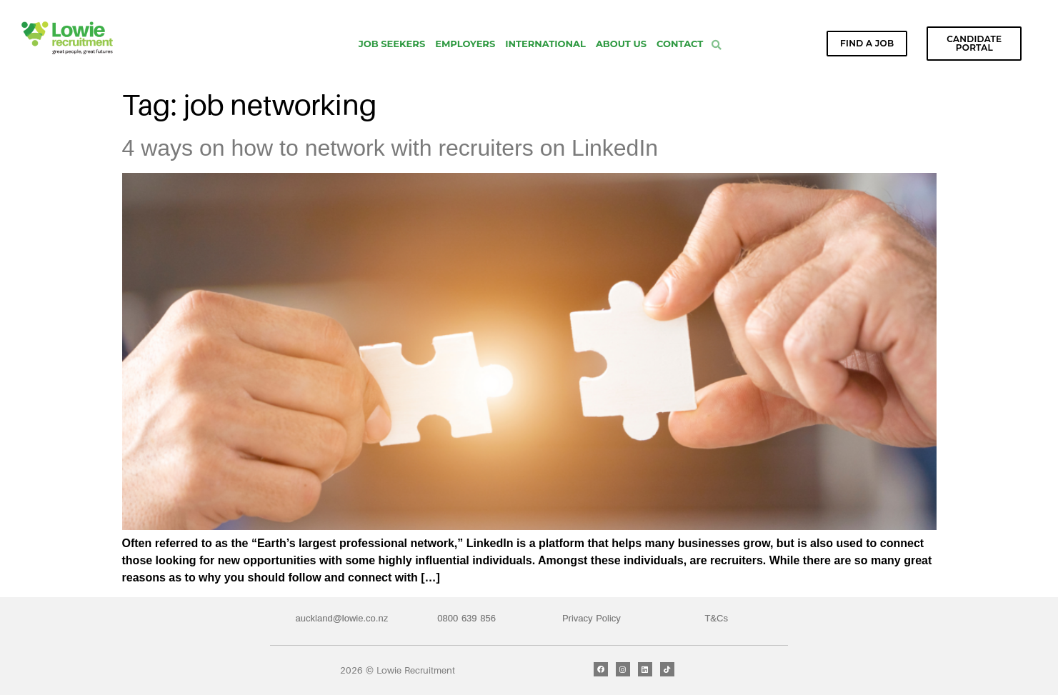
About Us (621, 43)
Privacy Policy (591, 618)
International (545, 43)
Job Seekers (392, 43)
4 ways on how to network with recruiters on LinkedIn (390, 148)
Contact (680, 43)
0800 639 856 (466, 618)
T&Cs (716, 618)
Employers (465, 43)
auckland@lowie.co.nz (342, 618)
